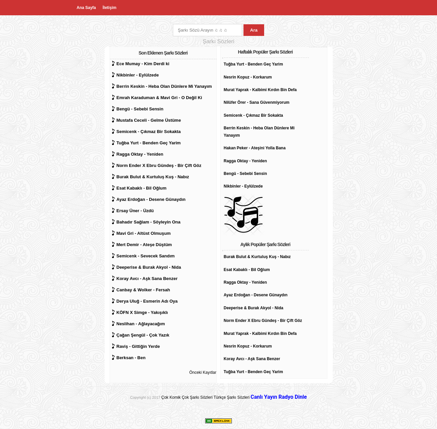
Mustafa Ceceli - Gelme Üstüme (149, 120)
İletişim (109, 7)
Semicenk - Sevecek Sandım (146, 255)
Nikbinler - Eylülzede (138, 74)
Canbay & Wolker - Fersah (143, 289)
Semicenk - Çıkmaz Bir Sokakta (149, 131)
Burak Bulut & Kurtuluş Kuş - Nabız (153, 176)
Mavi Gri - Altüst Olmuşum (144, 233)
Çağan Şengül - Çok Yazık (143, 335)
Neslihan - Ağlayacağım (141, 323)
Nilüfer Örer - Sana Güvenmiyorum (256, 102)
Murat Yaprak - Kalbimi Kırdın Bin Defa (260, 89)
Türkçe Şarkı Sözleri (231, 397)
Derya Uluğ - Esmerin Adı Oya (147, 301)
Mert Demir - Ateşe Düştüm (144, 244)
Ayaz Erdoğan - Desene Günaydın (151, 199)
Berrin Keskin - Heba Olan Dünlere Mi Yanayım (164, 86)
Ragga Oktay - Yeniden (140, 154)
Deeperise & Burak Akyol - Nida (149, 267)
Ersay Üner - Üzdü (135, 210)
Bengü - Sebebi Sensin (140, 108)
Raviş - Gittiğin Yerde (138, 346)
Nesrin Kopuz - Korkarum (248, 77)
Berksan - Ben (131, 357)
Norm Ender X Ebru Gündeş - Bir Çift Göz (159, 165)
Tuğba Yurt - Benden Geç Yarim (149, 142)
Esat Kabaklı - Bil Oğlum (142, 188)
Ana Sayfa (86, 7)
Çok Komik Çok (175, 397)
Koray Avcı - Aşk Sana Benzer (147, 278)
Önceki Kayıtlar (202, 372)
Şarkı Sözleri (201, 397)
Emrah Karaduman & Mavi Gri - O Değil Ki (159, 97)
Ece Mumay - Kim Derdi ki (143, 63)
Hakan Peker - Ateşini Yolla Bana (255, 148)
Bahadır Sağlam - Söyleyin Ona (149, 221)
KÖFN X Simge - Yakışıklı (142, 312)
